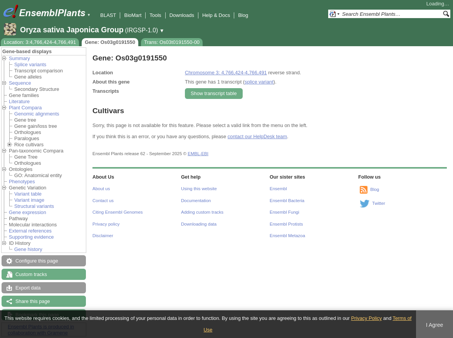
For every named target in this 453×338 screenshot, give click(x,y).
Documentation (196, 200)
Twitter (378, 203)
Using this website (199, 188)
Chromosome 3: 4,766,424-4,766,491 (226, 72)
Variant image (29, 200)
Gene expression (27, 212)
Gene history (28, 249)
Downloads (181, 15)
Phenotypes (22, 181)
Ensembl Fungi (284, 212)
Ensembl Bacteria (287, 200)
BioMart (132, 15)
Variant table (28, 194)
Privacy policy (105, 224)
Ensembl (278, 188)
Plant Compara (25, 107)
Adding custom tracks (202, 212)
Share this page (32, 301)
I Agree (434, 325)
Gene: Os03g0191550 (110, 42)
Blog (243, 15)
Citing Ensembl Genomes (117, 212)
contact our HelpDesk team (257, 136)
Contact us (103, 200)
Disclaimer (102, 235)
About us (101, 188)
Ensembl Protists (286, 224)
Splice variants (30, 64)
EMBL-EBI (198, 153)
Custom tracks (31, 274)
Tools (155, 15)
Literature (19, 101)
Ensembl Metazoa (287, 235)
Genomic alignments (36, 114)
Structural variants (34, 206)
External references (30, 231)
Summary (19, 58)
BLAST (108, 15)
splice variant (259, 82)
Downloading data (198, 224)
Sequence (20, 83)
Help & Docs (216, 15)
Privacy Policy (366, 318)
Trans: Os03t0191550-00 (172, 42)
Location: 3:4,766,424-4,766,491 (40, 42)
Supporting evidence (31, 237)
